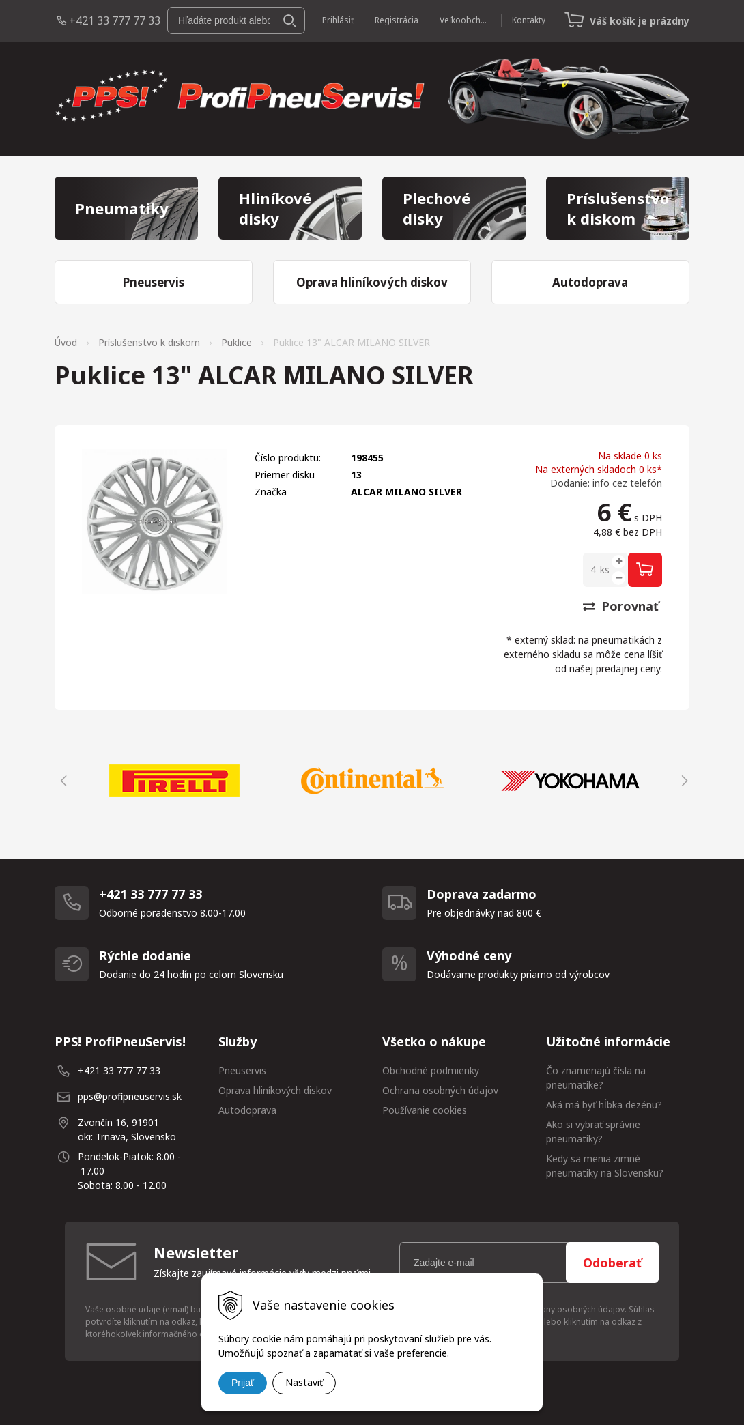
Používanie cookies (424, 1110)
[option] (174, 780)
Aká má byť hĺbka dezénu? (604, 1104)
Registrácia (396, 20)
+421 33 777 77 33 (114, 20)
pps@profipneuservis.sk (130, 1096)
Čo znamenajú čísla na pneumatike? (596, 1077)
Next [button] (682, 781)
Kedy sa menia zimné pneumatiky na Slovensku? (604, 1165)
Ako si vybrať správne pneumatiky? (593, 1131)
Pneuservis (242, 1070)
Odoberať (612, 1262)
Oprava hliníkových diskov (275, 1090)
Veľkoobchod (465, 20)
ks (605, 569)
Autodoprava (247, 1110)
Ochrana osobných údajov (440, 1090)
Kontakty (528, 20)
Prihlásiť (338, 20)
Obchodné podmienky (430, 1070)
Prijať (242, 1382)
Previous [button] (61, 781)
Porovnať (621, 606)
